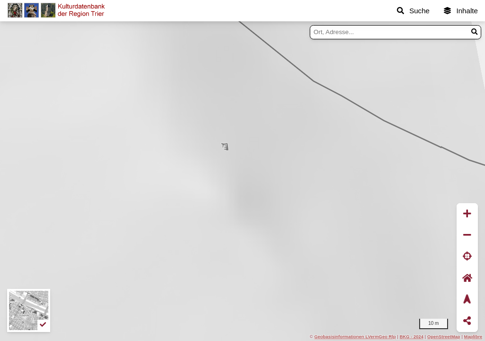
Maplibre (473, 336)
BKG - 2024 (411, 336)
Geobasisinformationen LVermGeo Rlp (354, 336)
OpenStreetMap (443, 336)
